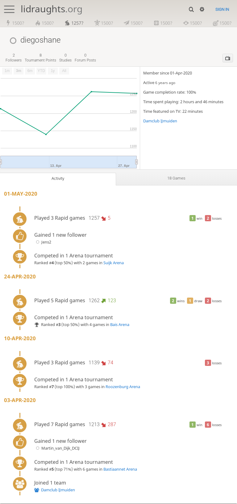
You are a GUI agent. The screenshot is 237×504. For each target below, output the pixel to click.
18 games (176, 178)
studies (65, 58)
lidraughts (51, 8)
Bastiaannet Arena (120, 469)
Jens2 (42, 242)
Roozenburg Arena (123, 387)
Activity (58, 178)
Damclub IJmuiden (160, 121)
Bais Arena (119, 325)
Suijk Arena (113, 263)
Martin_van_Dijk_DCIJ (57, 448)
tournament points (40, 58)
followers (14, 58)
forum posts (85, 58)
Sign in (222, 9)
